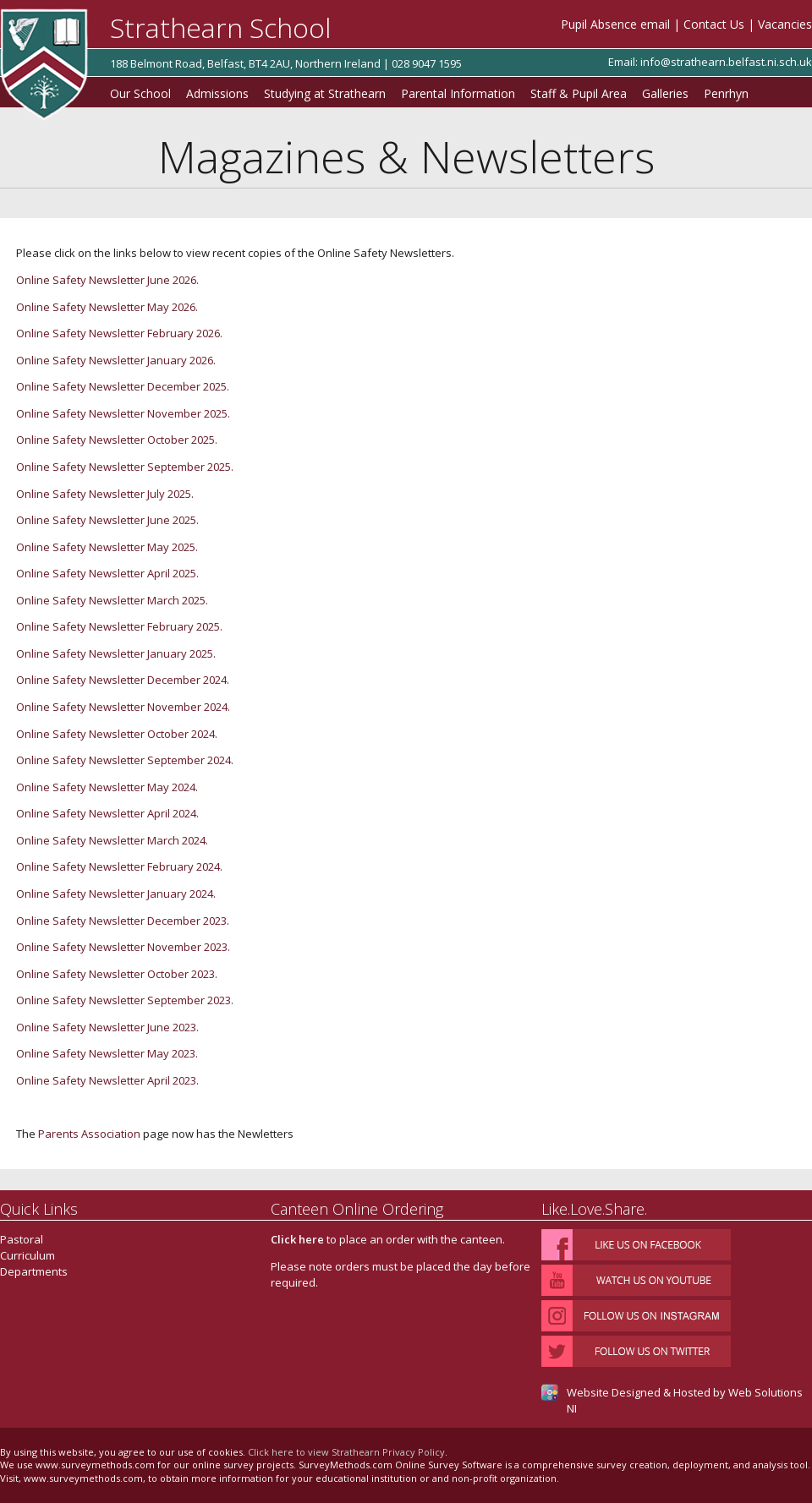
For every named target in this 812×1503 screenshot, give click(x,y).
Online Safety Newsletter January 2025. (116, 653)
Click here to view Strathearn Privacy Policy (346, 1452)
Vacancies (785, 24)
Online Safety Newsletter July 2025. (105, 493)
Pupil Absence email (615, 24)
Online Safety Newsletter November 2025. (123, 413)
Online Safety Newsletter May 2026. (107, 306)
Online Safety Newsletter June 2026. (107, 279)
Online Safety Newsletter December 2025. (122, 386)
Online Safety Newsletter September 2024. (124, 760)
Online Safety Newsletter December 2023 (121, 920)
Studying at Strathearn (325, 93)
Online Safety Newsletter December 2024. (122, 679)
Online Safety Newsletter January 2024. (116, 893)
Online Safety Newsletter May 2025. (107, 547)
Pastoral (21, 1239)
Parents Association (89, 1133)
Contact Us (713, 24)
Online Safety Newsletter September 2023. (126, 1000)
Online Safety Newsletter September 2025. (124, 466)
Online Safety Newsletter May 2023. (108, 1053)
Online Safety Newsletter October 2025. (116, 439)
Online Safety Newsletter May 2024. (107, 787)
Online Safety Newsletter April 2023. (108, 1080)
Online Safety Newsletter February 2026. (119, 333)
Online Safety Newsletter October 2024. (116, 733)
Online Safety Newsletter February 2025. (119, 626)
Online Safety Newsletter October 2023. (118, 973)
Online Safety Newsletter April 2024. (107, 813)
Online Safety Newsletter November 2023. (124, 946)
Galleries (665, 93)
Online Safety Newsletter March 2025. (112, 600)
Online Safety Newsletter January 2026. (116, 360)
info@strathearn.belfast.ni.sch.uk (726, 61)
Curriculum (27, 1255)
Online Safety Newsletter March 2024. (112, 840)
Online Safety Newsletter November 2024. (123, 706)
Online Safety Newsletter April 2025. (107, 573)
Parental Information (458, 93)
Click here (297, 1239)
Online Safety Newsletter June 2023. (108, 1027)
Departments (34, 1271)
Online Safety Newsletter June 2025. (107, 519)
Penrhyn (726, 93)
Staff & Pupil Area (578, 93)
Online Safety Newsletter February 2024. (119, 866)
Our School (140, 93)
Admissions (217, 93)
